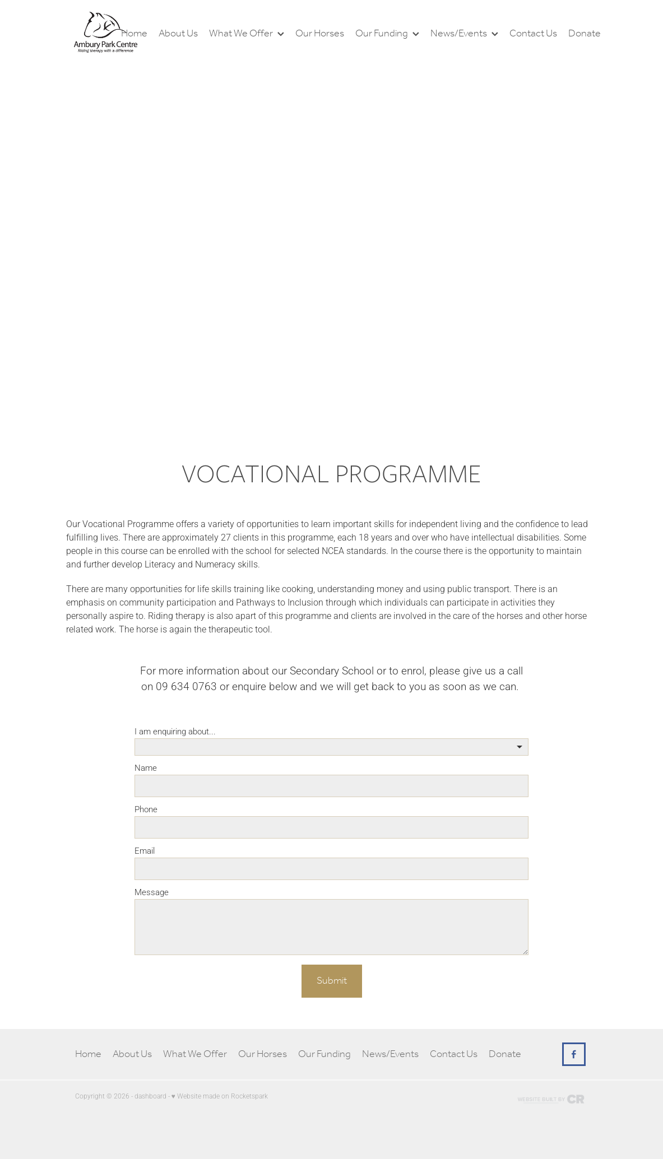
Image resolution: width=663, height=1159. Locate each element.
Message (152, 892)
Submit (332, 980)
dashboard (150, 1095)
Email (145, 850)
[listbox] (331, 747)
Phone (146, 809)
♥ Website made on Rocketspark (219, 1095)
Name (146, 768)
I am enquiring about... (175, 731)
